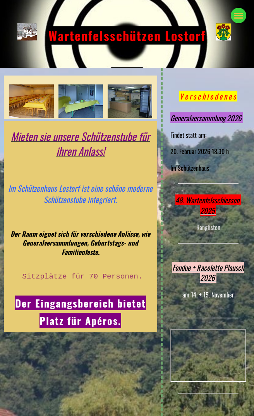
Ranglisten (208, 227)
